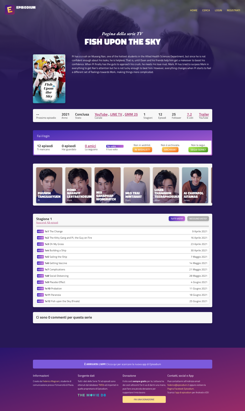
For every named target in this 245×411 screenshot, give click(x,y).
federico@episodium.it (178, 385)
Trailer (204, 114)
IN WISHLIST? (142, 150)
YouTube (101, 114)
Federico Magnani (51, 381)
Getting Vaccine (56, 263)
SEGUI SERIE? (198, 150)
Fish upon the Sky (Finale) (62, 301)
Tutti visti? (177, 218)
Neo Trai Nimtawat (133, 194)
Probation (53, 288)
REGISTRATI (233, 10)
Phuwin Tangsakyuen (49, 194)
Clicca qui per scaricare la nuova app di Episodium (122, 364)
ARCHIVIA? (170, 150)
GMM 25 (131, 114)
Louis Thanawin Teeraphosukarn (166, 193)
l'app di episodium (183, 392)
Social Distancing (56, 276)
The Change (54, 231)
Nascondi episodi (47, 222)
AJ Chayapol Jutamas (194, 194)
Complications (55, 269)
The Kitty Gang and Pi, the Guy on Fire (68, 238)
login (46, 135)
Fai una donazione (144, 399)
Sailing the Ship (56, 257)
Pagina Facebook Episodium (180, 388)
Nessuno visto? (198, 218)
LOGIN (218, 10)
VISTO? (40, 231)
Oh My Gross (54, 244)
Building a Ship (55, 250)
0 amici (90, 146)
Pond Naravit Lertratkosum (78, 193)
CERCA (206, 10)
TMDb (101, 385)
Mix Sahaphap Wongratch (106, 196)
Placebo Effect (55, 282)
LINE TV (116, 114)
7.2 (189, 114)
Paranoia (53, 295)
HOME (193, 10)
